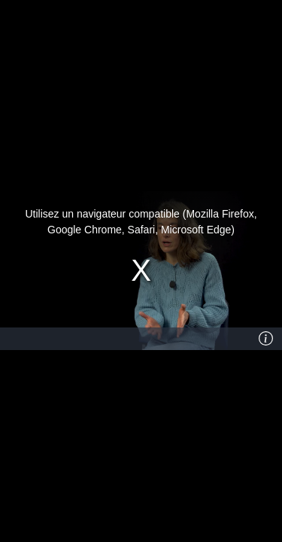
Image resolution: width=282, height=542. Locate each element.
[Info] (266, 338)
